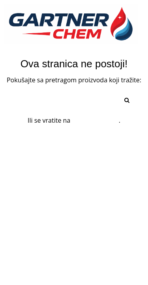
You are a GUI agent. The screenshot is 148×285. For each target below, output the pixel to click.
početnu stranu (95, 120)
